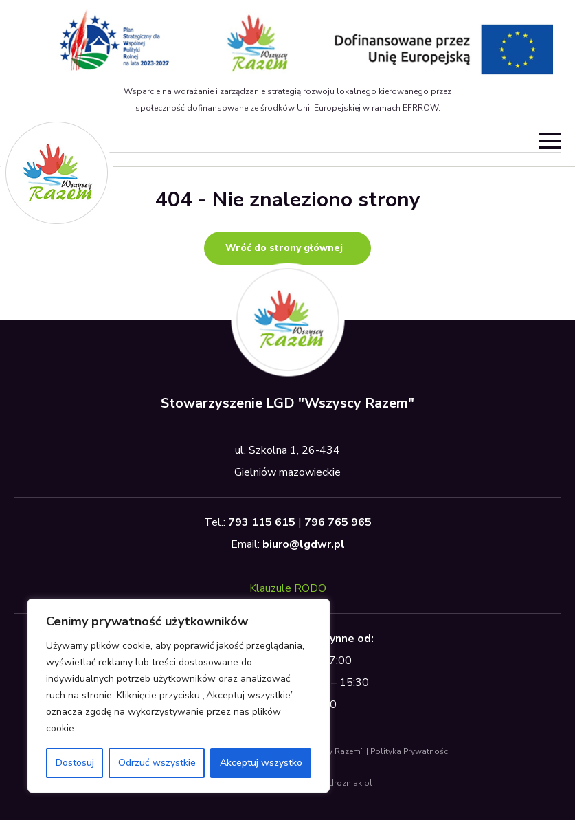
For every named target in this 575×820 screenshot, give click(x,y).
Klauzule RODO (287, 588)
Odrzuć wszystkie (157, 762)
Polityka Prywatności (410, 751)
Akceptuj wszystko (261, 762)
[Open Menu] (550, 141)
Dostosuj (75, 762)
